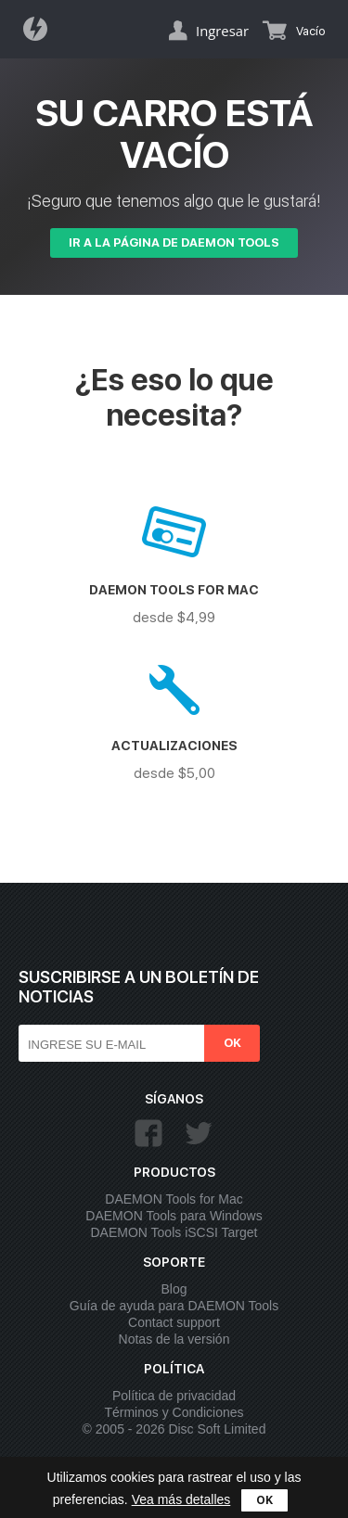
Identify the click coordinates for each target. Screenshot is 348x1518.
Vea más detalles (181, 1499)
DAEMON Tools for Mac (173, 1199)
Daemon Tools (40, 29)
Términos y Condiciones (173, 1412)
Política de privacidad (174, 1395)
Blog (174, 1289)
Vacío (310, 31)
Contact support (174, 1322)
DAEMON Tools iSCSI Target (174, 1232)
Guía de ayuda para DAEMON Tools (174, 1305)
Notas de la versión (174, 1339)
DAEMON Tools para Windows (173, 1215)
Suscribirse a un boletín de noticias (139, 986)
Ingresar (222, 30)
